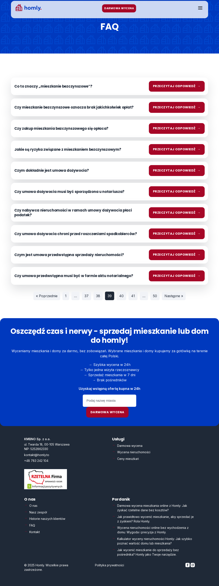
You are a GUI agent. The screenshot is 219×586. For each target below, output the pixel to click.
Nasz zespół (38, 512)
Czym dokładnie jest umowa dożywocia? (51, 170)
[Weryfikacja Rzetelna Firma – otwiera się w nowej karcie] (45, 488)
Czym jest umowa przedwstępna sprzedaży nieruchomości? (69, 254)
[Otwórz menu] (200, 8)
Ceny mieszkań (128, 459)
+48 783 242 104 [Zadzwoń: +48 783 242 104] (36, 460)
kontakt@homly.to (36, 455)
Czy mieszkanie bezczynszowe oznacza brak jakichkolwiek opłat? (74, 107)
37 (86, 296)
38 (98, 296)
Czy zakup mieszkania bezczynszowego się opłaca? (61, 128)
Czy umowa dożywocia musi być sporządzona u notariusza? (69, 191)
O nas (33, 505)
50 (155, 296)
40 (121, 296)
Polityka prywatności (109, 565)
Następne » (173, 296)
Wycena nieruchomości (133, 452)
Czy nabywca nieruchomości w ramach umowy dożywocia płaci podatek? (73, 213)
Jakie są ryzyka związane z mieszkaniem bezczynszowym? (67, 149)
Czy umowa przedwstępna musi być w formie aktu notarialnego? (73, 275)
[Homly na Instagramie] (193, 566)
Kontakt (34, 532)
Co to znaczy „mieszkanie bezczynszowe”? (53, 86)
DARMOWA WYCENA (119, 8)
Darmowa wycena (107, 412)
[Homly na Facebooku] (188, 566)
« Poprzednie (47, 296)
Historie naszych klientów (47, 518)
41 (133, 296)
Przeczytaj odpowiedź (177, 86)
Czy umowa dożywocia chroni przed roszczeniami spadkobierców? (75, 233)
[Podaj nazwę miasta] (109, 401)
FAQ (32, 525)
